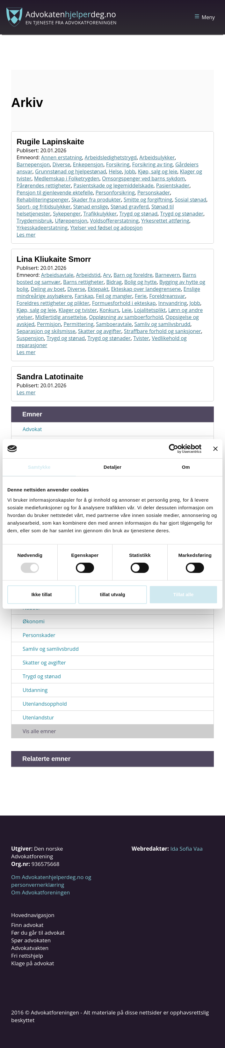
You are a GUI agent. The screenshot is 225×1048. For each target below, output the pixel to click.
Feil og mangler (114, 296)
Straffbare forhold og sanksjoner (162, 331)
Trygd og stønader (181, 213)
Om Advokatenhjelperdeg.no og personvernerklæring (51, 880)
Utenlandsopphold (45, 703)
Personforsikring (115, 192)
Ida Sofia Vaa (186, 848)
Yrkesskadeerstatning (42, 227)
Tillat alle (183, 594)
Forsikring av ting (152, 164)
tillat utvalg (112, 594)
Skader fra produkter (96, 199)
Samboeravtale (114, 324)
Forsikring (118, 164)
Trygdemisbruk (34, 220)
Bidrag (113, 281)
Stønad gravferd (130, 206)
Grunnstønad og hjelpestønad (70, 171)
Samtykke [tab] (39, 467)
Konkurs (109, 310)
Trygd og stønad (138, 213)
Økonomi (34, 621)
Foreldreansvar (167, 296)
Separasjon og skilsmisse (46, 331)
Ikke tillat (41, 594)
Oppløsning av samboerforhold (126, 317)
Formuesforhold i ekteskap (124, 303)
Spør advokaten (31, 940)
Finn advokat (27, 925)
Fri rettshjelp (27, 955)
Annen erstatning (61, 157)
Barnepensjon (33, 164)
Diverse (61, 164)
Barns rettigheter (83, 281)
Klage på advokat (32, 963)
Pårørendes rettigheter (44, 185)
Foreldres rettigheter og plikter (53, 303)
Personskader (153, 192)
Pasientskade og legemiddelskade (114, 185)
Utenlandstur (38, 717)
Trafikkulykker (100, 213)
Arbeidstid (88, 274)
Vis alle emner (39, 731)
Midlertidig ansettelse (60, 317)
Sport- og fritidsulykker (44, 206)
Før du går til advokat (38, 932)
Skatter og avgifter (99, 331)
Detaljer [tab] (112, 467)
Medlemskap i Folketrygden (66, 178)
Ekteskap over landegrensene (146, 288)
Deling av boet (47, 288)
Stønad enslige (90, 206)
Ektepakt (98, 288)
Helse (115, 171)
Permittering (78, 324)
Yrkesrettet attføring (165, 220)
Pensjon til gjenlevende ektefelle (55, 192)
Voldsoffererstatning (114, 220)
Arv (107, 274)
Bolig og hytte (140, 281)
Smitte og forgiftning (148, 199)
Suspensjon (30, 338)
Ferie (141, 296)
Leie (126, 310)
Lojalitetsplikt (150, 310)
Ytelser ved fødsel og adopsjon (106, 227)
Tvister (141, 338)
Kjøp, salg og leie (157, 171)
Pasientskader (173, 185)
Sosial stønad (191, 199)
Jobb (130, 171)
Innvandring (172, 303)
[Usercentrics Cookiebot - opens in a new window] (173, 448)
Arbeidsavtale (57, 274)
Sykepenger (67, 213)
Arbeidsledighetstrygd (111, 157)
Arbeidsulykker (157, 157)
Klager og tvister (78, 310)
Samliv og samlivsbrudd (162, 324)
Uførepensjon (71, 220)
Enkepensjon (88, 164)
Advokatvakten (29, 948)
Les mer (26, 234)
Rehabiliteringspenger (43, 199)
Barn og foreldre (132, 274)
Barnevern (167, 274)
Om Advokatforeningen (40, 892)
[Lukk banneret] (215, 448)
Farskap (84, 296)
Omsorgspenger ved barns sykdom (143, 178)
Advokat (32, 429)
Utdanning (35, 690)
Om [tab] (186, 467)
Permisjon (49, 324)
